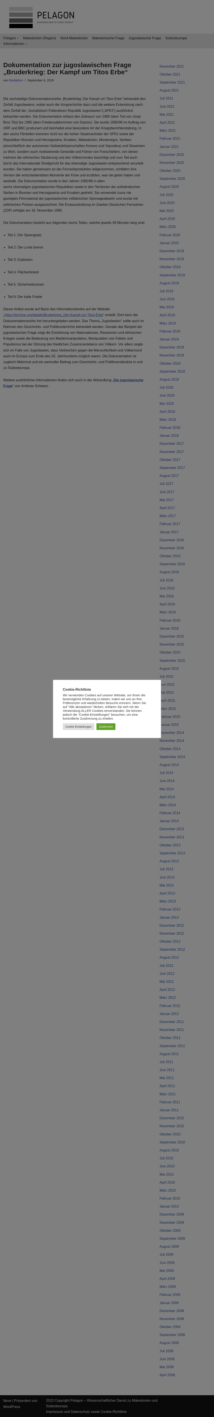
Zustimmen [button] (106, 726)
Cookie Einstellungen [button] (78, 726)
